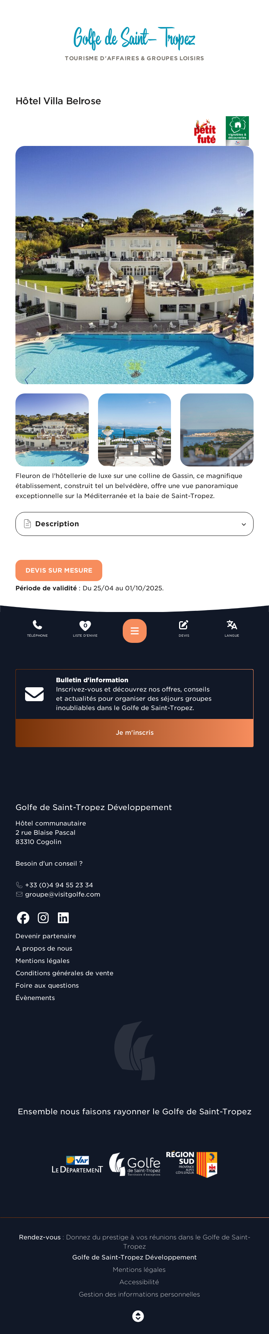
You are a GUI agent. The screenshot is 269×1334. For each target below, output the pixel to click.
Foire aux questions (47, 985)
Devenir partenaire (45, 936)
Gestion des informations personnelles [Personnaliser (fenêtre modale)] (139, 1294)
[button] (134, 524)
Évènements (35, 998)
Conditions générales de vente (64, 973)
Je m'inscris (135, 732)
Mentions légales (42, 960)
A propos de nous (43, 948)
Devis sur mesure (58, 570)
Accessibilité (139, 1282)
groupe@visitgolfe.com (57, 894)
